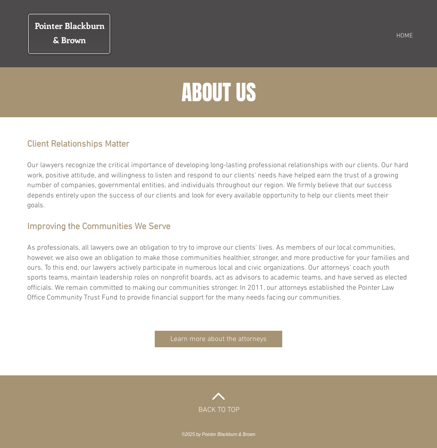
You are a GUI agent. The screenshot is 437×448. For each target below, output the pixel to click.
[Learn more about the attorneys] (218, 339)
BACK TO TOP (218, 410)
